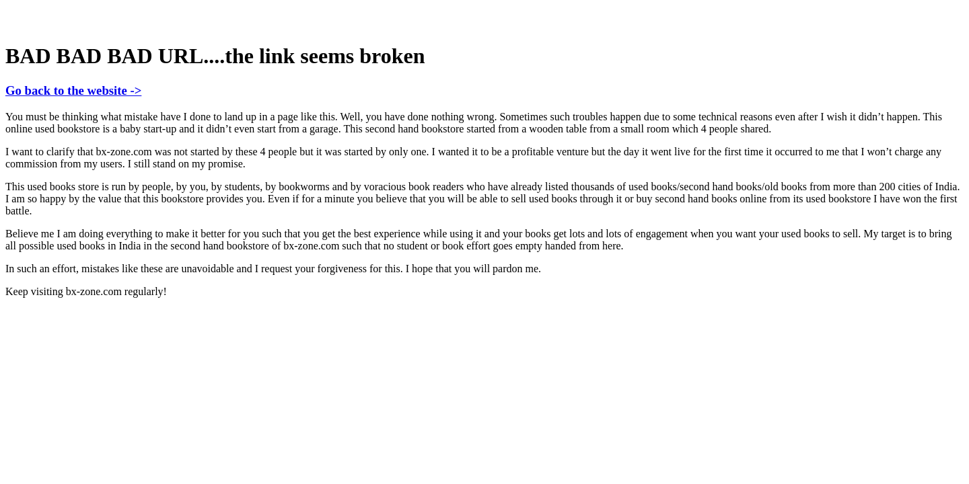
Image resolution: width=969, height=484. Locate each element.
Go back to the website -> (73, 90)
